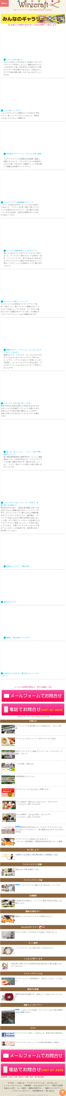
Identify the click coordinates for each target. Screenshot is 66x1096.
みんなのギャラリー (42, 1085)
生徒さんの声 (9, 1088)
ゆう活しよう (52, 1083)
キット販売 (21, 1088)
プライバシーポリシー (21, 1091)
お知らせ (20, 1083)
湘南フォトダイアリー (54, 1088)
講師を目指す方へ (36, 1088)
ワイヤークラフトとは (35, 1083)
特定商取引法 (38, 1091)
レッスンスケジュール (13, 1085)
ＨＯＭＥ (11, 1083)
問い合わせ (50, 1091)
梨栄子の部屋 (57, 1085)
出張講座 (27, 1085)
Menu (4, 3)
